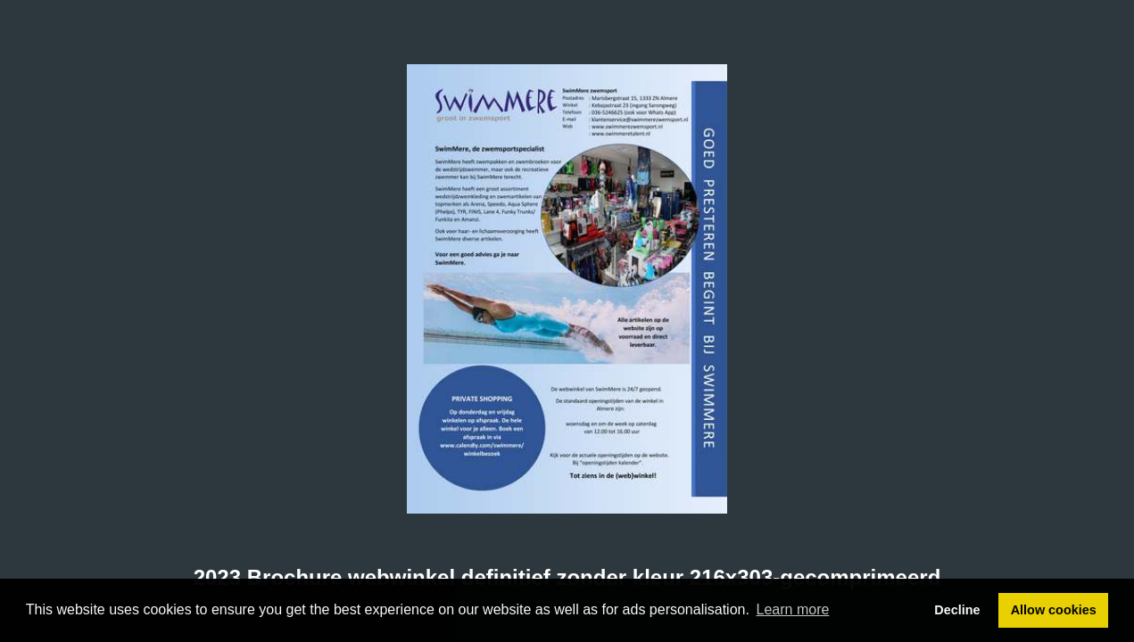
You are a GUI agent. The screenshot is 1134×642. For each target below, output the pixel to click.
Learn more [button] (793, 609)
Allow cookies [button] (1054, 610)
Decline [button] (957, 610)
